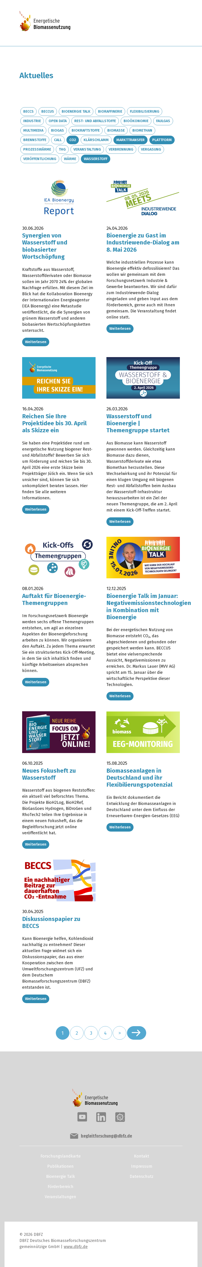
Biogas (57, 130)
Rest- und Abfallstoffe (95, 121)
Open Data (58, 121)
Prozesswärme (37, 149)
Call (58, 140)
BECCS (28, 111)
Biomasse (116, 130)
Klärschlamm (96, 140)
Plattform (162, 140)
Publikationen (60, 1166)
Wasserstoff (95, 159)
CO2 (72, 140)
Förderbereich (60, 1186)
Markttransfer (130, 140)
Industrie (32, 121)
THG (62, 149)
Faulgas (163, 121)
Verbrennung (121, 149)
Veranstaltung (87, 149)
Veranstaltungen (60, 1196)
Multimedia (33, 130)
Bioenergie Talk (76, 111)
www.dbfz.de (76, 1246)
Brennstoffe (34, 140)
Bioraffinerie (110, 111)
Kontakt (141, 1156)
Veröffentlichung (39, 159)
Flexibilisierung (144, 111)
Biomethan (142, 130)
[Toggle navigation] (165, 23)
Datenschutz (141, 1176)
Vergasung (151, 149)
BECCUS (47, 111)
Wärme (70, 159)
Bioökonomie (136, 121)
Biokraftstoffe (86, 130)
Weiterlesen (35, 342)
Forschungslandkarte (60, 1156)
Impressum (141, 1166)
